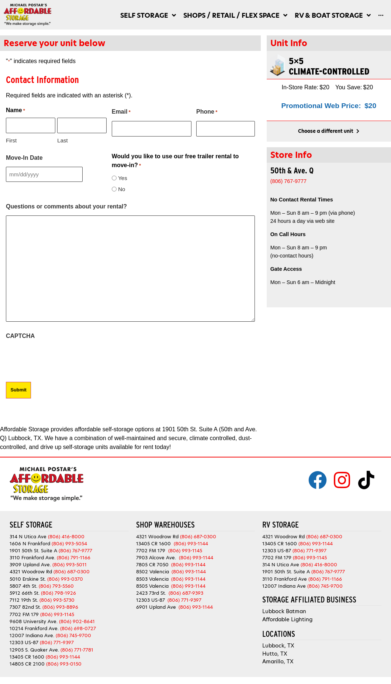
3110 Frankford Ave (284, 578)
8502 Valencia (152, 571)
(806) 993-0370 (65, 578)
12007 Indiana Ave (284, 585)
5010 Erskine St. (28, 578)
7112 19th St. (24, 600)
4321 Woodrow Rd (31, 571)
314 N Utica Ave (28, 536)
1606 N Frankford (30, 543)
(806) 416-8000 (66, 536)
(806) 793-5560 (56, 585)
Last (62, 140)
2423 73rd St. (151, 592)
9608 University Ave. (34, 621)
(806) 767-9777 (75, 550)
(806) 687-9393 (186, 592)
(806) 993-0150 (64, 663)
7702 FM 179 (24, 614)
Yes (122, 178)
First (11, 140)
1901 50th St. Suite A (33, 550)
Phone (206, 112)
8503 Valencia (152, 578)
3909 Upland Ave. (30, 564)
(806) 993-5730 (57, 600)
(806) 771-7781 (76, 649)
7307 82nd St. (25, 607)
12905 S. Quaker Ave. (34, 649)
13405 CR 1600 (27, 656)
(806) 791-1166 (73, 557)
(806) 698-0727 (78, 628)
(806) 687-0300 (71, 571)
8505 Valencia (152, 585)
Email (121, 112)
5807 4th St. (23, 585)
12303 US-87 (24, 642)
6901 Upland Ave (156, 607)
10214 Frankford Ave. (34, 628)
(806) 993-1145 (57, 614)
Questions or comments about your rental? (66, 206)
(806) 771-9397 (57, 642)
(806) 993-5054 (69, 543)
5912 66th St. (24, 592)
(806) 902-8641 (77, 621)
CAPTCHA (20, 335)
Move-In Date (24, 157)
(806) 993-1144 (63, 656)
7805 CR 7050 (152, 564)
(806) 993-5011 (69, 564)
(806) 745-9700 (73, 635)
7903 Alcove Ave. (157, 557)
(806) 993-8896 (60, 607)
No (121, 189)
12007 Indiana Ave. (32, 635)
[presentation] (62, 359)
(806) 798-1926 (58, 592)
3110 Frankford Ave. (32, 557)
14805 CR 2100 (27, 663)
